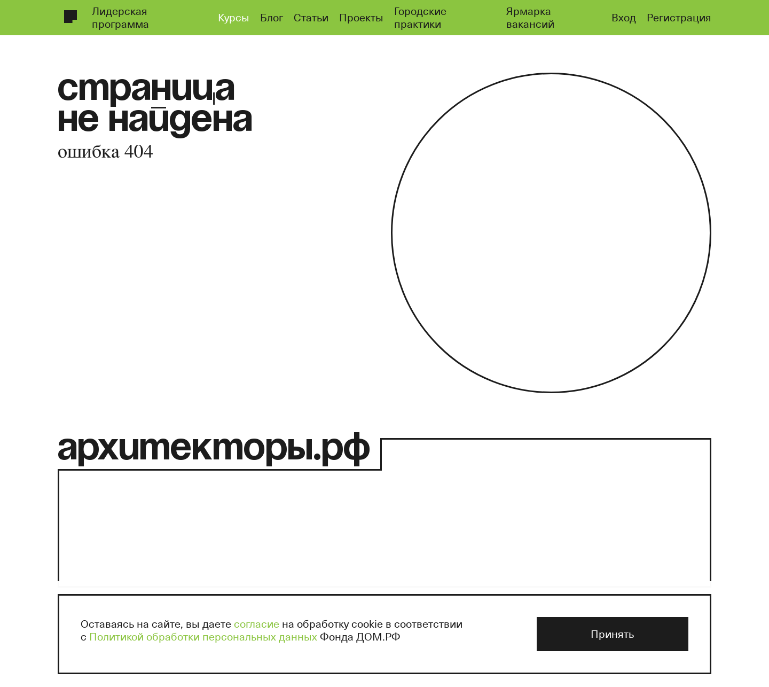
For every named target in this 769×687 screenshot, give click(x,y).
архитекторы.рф (214, 449)
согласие (256, 623)
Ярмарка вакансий (530, 17)
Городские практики (420, 17)
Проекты (361, 17)
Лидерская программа (120, 17)
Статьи (311, 17)
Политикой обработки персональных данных (203, 636)
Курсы (233, 17)
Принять (612, 634)
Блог (271, 17)
